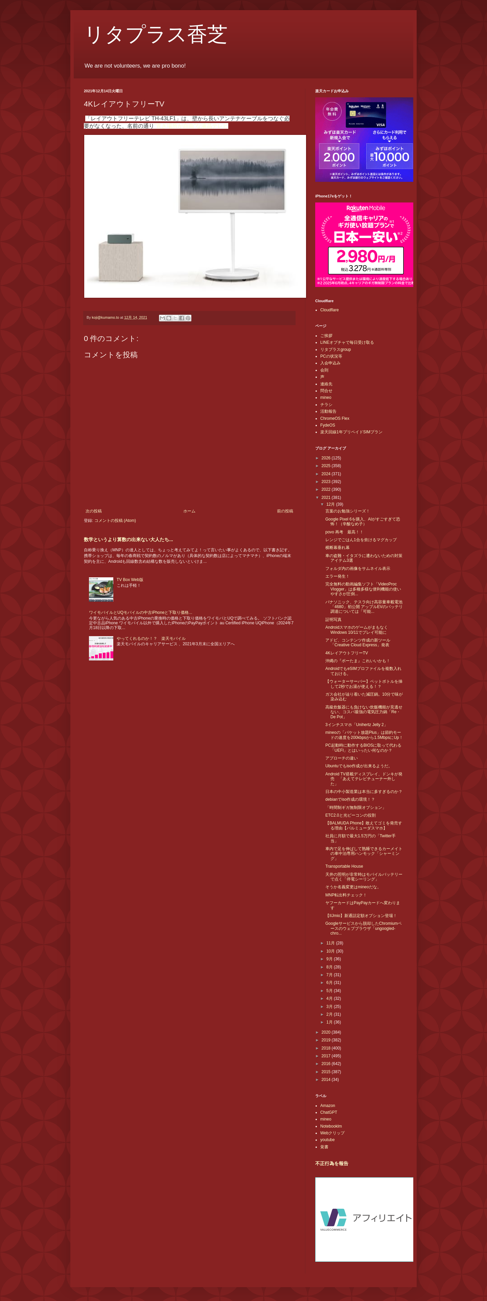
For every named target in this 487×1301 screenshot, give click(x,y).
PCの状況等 (331, 356)
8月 (330, 967)
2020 (327, 1032)
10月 (331, 951)
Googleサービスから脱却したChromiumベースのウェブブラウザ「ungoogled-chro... (363, 928)
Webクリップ (332, 1133)
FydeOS (327, 425)
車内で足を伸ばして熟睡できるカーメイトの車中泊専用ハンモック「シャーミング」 (363, 853)
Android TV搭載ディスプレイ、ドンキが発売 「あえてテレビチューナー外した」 (363, 779)
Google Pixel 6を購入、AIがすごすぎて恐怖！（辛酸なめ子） (362, 521)
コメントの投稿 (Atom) (115, 520)
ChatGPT (328, 1112)
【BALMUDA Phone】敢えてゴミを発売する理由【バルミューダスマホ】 (363, 825)
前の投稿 (285, 511)
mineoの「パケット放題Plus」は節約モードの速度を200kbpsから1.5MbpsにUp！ (364, 735)
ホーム (189, 511)
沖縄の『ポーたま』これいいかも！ (357, 660)
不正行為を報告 (331, 1163)
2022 (327, 489)
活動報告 (328, 411)
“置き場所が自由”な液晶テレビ (191, 126)
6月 (330, 982)
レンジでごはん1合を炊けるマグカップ (361, 539)
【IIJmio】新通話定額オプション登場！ (361, 915)
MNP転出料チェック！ (346, 895)
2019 (327, 1040)
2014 (327, 1079)
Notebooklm (331, 1126)
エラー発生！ (337, 576)
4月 (330, 998)
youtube (327, 1139)
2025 (327, 465)
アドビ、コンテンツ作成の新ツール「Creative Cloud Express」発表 (357, 642)
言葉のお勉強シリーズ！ (347, 511)
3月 (330, 1006)
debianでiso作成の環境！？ (350, 799)
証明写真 (333, 619)
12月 (331, 504)
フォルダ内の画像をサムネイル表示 (357, 568)
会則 (324, 370)
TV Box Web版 (130, 579)
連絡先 (326, 384)
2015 (327, 1071)
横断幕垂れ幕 (337, 547)
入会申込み (330, 363)
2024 (327, 474)
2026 (327, 458)
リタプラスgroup (335, 349)
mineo (325, 397)
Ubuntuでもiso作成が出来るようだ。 (358, 766)
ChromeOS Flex (334, 418)
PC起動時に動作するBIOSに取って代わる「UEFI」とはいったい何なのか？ (363, 747)
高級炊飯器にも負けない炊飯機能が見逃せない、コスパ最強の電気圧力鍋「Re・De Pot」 (363, 712)
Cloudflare (329, 310)
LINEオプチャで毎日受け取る (347, 342)
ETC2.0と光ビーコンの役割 (350, 815)
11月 (331, 943)
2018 (327, 1048)
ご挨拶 (326, 335)
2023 (327, 481)
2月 (330, 1014)
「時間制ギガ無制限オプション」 (355, 807)
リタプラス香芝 (156, 34)
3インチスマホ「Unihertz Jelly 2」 (356, 724)
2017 (327, 1056)
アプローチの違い (341, 758)
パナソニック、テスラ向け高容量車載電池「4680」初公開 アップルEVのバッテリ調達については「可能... (364, 607)
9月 (330, 959)
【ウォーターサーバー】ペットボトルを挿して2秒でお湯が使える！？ (363, 684)
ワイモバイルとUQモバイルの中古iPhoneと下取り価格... (140, 612)
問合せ (326, 390)
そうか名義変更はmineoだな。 (353, 887)
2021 (327, 497)
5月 (330, 990)
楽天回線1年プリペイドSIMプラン (351, 432)
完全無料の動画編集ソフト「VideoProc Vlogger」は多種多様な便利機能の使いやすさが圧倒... (363, 589)
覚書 (324, 1147)
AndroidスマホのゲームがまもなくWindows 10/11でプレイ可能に (356, 629)
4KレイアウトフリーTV (346, 653)
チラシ (326, 404)
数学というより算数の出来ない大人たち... (128, 539)
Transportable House (344, 866)
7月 (330, 974)
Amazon (327, 1105)
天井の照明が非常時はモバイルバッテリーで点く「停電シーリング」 (363, 877)
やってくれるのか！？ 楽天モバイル (151, 638)
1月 (330, 1022)
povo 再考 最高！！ (344, 532)
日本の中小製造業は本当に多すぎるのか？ (363, 791)
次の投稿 (94, 511)
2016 (327, 1063)
